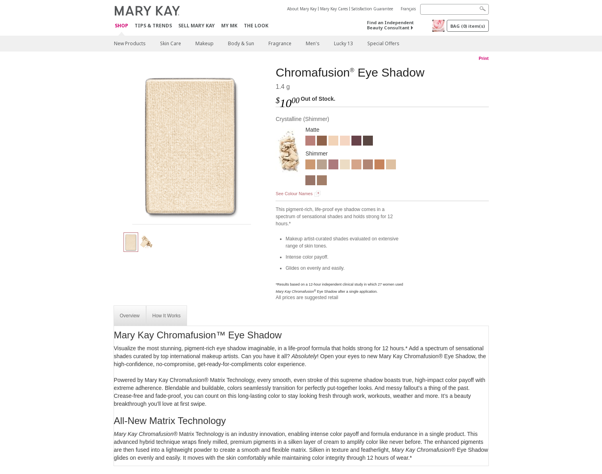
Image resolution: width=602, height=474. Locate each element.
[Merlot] (356, 142)
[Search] (454, 9)
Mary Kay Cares (334, 9)
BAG (467, 26)
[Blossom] (345, 142)
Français (408, 9)
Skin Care (170, 43)
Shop (121, 26)
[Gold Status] (310, 165)
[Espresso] (368, 142)
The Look (256, 25)
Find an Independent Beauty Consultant (390, 25)
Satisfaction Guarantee (372, 9)
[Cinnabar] (322, 142)
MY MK (229, 25)
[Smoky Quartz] (322, 165)
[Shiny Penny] (379, 165)
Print (483, 58)
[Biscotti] (333, 142)
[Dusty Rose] (310, 142)
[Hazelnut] (322, 181)
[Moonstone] (391, 165)
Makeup (204, 43)
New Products (130, 43)
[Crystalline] (192, 145)
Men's (313, 43)
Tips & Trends (153, 25)
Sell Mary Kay (196, 25)
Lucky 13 (343, 43)
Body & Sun (241, 43)
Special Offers (383, 43)
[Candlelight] (356, 165)
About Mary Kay (301, 9)
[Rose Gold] (368, 165)
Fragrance (279, 43)
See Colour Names (294, 193)
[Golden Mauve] (310, 181)
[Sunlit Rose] (333, 165)
